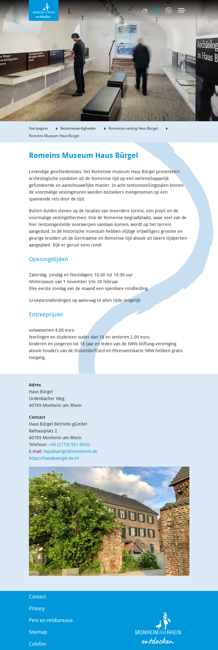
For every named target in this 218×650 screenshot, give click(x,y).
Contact (37, 597)
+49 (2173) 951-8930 (69, 444)
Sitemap (38, 632)
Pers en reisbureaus (51, 620)
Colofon (37, 644)
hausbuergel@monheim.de (70, 451)
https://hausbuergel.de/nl (54, 458)
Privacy (37, 608)
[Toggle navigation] (181, 10)
